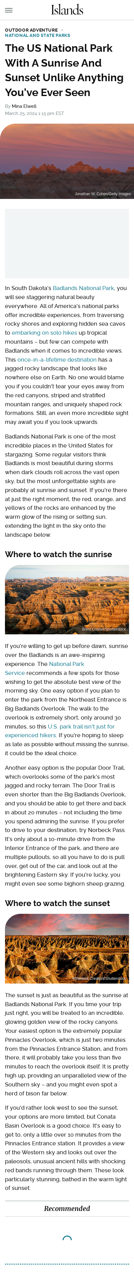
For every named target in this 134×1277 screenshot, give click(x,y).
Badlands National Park (83, 288)
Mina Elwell (24, 106)
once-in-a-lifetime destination (57, 359)
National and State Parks (37, 35)
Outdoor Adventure (31, 30)
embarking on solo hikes (44, 332)
